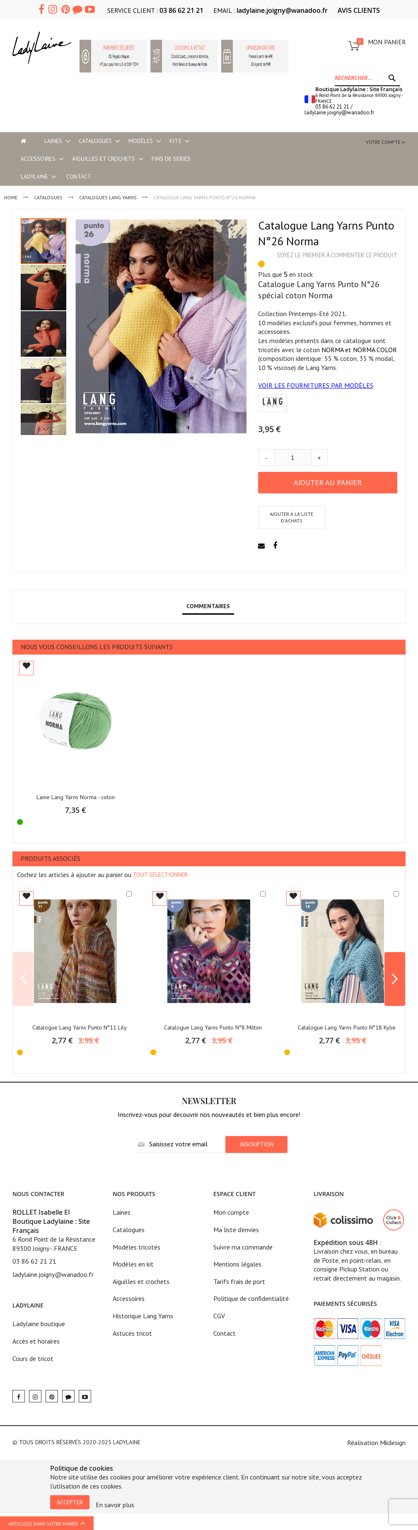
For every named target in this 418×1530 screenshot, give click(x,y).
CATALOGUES (48, 197)
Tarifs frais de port (239, 1281)
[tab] (208, 606)
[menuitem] (53, 141)
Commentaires (208, 606)
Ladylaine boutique (38, 1324)
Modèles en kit (133, 1264)
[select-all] (160, 874)
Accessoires (129, 1298)
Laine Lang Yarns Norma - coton (75, 797)
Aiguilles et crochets (141, 1281)
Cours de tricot (32, 1358)
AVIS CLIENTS (359, 10)
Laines (121, 1212)
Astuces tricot (132, 1333)
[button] (92, 326)
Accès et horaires (36, 1341)
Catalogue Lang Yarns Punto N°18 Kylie (347, 1027)
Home (10, 197)
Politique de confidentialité (251, 1298)
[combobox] (367, 78)
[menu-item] (23, 141)
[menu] (125, 159)
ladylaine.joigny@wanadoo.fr (282, 10)
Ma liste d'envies (236, 1229)
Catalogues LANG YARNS (108, 197)
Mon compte (231, 1212)
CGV (219, 1316)
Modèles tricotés (136, 1247)
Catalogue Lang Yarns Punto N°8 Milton (213, 1027)
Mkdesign (393, 1442)
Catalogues (129, 1229)
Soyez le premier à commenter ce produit (337, 255)
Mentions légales (237, 1264)
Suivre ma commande (243, 1247)
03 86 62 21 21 (181, 10)
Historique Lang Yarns (143, 1316)
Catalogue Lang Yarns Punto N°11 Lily (79, 1027)
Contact (224, 1333)
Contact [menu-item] (78, 176)
